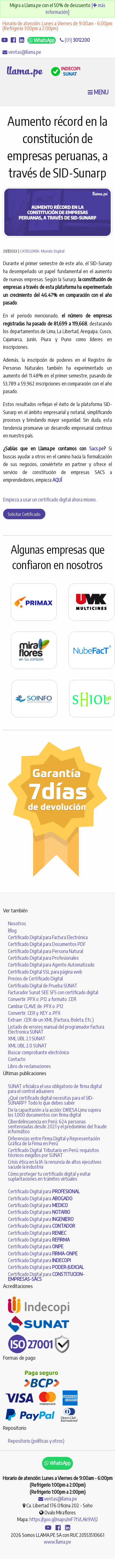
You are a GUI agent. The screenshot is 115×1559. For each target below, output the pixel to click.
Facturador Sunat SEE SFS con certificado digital (53, 992)
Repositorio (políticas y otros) (36, 1441)
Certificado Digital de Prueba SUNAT (42, 986)
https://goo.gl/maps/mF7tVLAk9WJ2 (63, 1519)
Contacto (16, 1059)
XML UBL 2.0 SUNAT (27, 1046)
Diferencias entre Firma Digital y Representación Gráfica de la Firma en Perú (54, 1140)
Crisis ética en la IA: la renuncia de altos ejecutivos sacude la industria (55, 1164)
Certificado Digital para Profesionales (43, 958)
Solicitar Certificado (24, 514)
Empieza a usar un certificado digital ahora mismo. (50, 499)
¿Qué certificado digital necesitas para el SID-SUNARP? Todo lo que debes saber (51, 1100)
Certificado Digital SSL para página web (45, 972)
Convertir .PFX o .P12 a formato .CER (42, 999)
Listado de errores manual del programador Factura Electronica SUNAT (56, 1029)
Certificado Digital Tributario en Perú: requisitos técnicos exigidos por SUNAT (53, 1152)
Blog (12, 930)
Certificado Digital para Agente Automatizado (51, 965)
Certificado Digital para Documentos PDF (47, 944)
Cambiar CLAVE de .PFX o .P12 (35, 1006)
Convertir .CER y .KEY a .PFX (34, 1013)
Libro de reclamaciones (29, 1066)
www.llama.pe (57, 1542)
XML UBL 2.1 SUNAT (26, 1038)
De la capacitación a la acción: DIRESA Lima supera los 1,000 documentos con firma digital (54, 1112)
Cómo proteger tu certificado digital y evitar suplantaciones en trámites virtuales (49, 1176)
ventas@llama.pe (21, 52)
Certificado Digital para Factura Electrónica (48, 937)
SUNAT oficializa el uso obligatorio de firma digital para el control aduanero (55, 1088)
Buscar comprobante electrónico (38, 1052)
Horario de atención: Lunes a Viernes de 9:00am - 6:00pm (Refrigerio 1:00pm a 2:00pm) (57, 25)
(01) (75, 40)
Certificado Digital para (44, 1191)
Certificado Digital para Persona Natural (45, 951)
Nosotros (17, 923)
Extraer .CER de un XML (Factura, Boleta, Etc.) (51, 1020)
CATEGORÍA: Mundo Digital (42, 251)
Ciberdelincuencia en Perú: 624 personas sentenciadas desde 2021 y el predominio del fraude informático (57, 1126)
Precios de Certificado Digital (35, 978)
